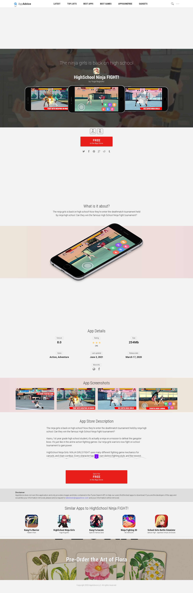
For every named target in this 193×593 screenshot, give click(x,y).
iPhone (93, 132)
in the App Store (96, 141)
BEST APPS (88, 4)
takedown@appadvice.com (77, 498)
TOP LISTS (72, 4)
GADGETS (143, 4)
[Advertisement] (96, 28)
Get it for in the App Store (96, 477)
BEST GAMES (106, 4)
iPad (100, 132)
